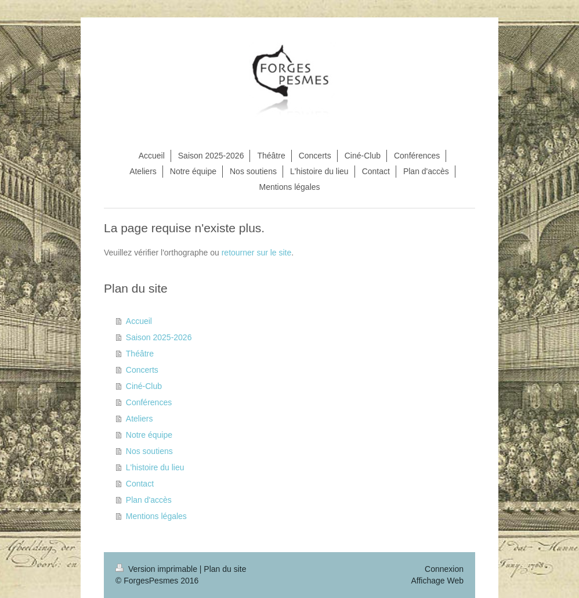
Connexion (444, 569)
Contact (140, 483)
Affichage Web (437, 580)
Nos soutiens (149, 451)
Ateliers (139, 418)
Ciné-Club (144, 386)
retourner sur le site (257, 252)
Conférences (149, 402)
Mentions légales (156, 516)
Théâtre (140, 353)
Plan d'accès (149, 500)
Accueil (139, 321)
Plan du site (225, 569)
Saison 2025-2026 (159, 337)
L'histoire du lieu (155, 467)
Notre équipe (149, 435)
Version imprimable (157, 569)
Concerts (142, 369)
